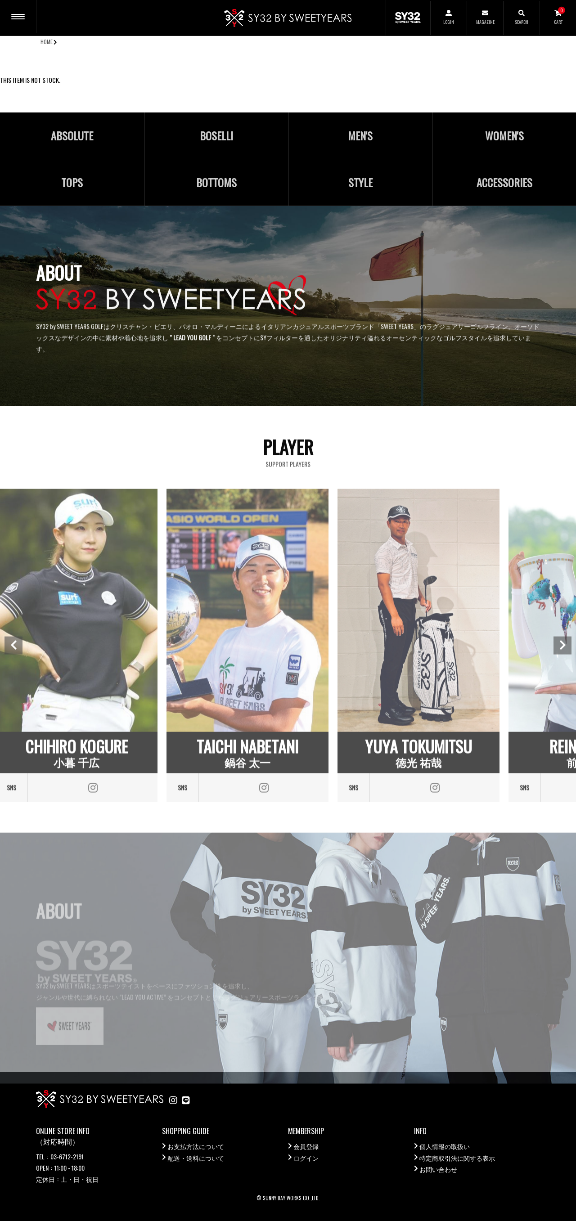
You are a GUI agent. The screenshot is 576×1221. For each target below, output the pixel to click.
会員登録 (306, 1146)
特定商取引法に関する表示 (457, 1158)
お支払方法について (195, 1146)
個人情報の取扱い (444, 1146)
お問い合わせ (438, 1169)
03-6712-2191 (67, 1156)
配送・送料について (195, 1158)
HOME (46, 41)
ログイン (306, 1158)
